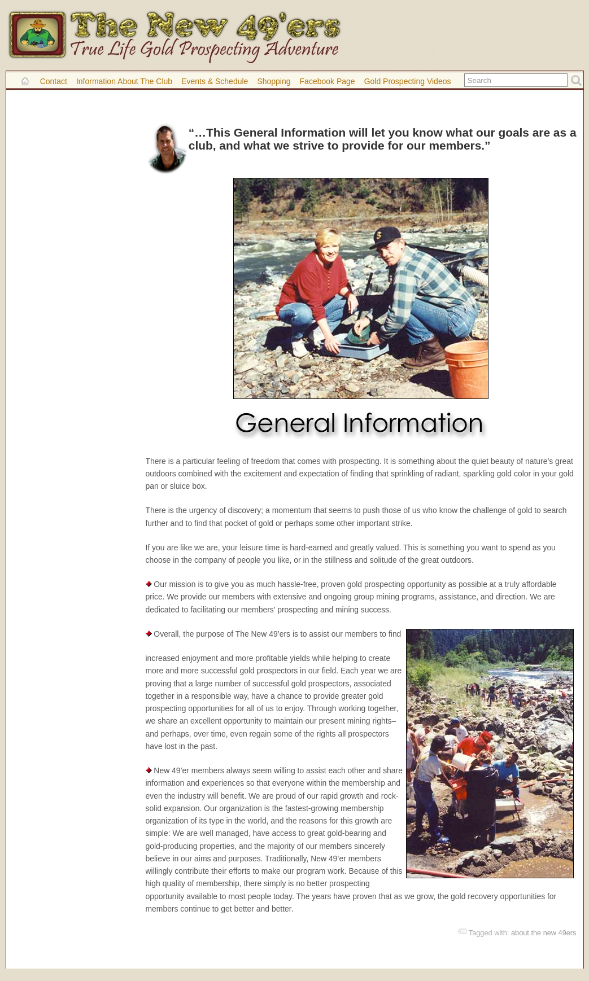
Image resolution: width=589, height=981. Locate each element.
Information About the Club (124, 81)
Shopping (273, 81)
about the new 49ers (544, 933)
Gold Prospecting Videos (407, 81)
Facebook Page (327, 81)
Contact (53, 81)
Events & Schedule (214, 81)
